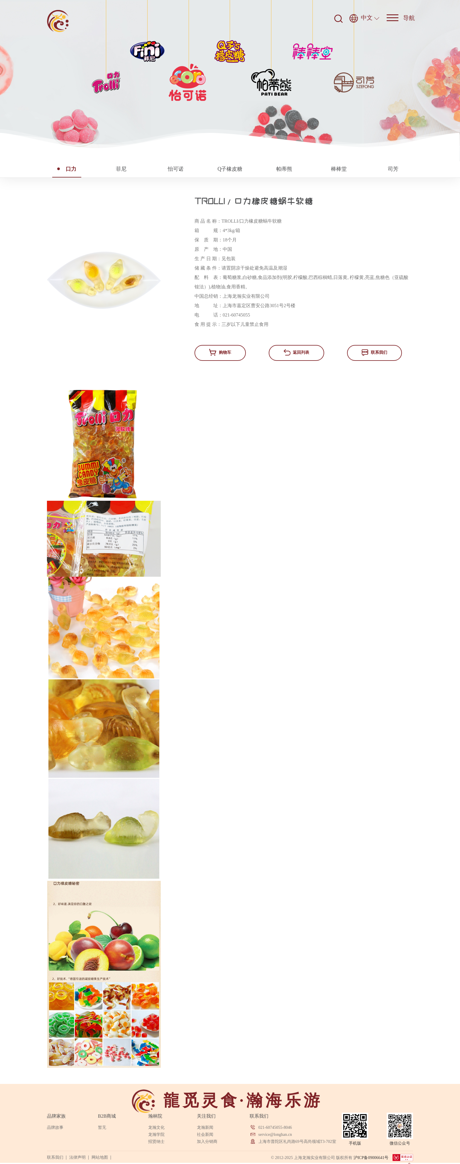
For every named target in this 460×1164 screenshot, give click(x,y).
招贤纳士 (156, 1141)
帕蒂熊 (284, 169)
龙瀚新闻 (205, 1127)
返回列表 (297, 352)
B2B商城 (107, 1116)
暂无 (102, 1127)
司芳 (393, 169)
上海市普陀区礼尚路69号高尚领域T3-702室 (297, 1141)
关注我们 (206, 1116)
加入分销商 (207, 1141)
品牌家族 (56, 1116)
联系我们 (374, 352)
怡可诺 (176, 169)
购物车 (220, 352)
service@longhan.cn (275, 1134)
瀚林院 (155, 1116)
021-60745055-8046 (275, 1127)
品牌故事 (55, 1127)
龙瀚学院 (156, 1134)
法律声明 (77, 1157)
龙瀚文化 (156, 1127)
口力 (66, 169)
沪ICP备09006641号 (371, 1157)
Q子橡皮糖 (229, 169)
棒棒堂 (339, 169)
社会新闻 (205, 1134)
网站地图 (100, 1157)
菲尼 (121, 169)
